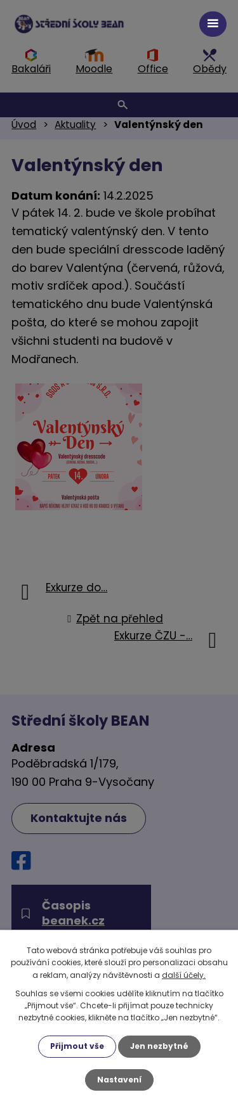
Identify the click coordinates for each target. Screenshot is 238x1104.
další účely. (184, 975)
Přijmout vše (77, 1046)
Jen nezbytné (159, 1046)
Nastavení (119, 1079)
